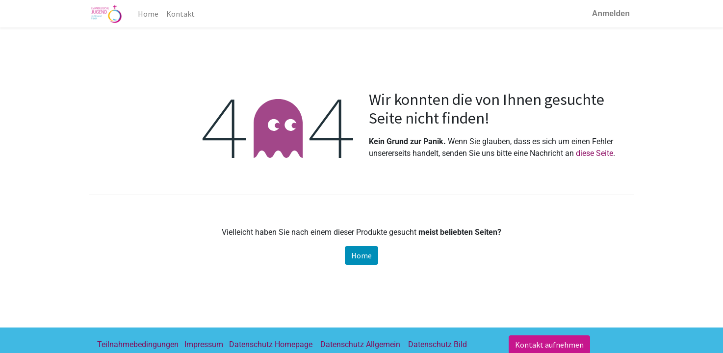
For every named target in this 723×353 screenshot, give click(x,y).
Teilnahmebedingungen (138, 344)
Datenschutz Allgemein (360, 344)
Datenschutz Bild (437, 344)
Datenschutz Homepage (270, 344)
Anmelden (611, 13)
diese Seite (594, 153)
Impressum (203, 344)
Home (361, 255)
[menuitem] (148, 14)
